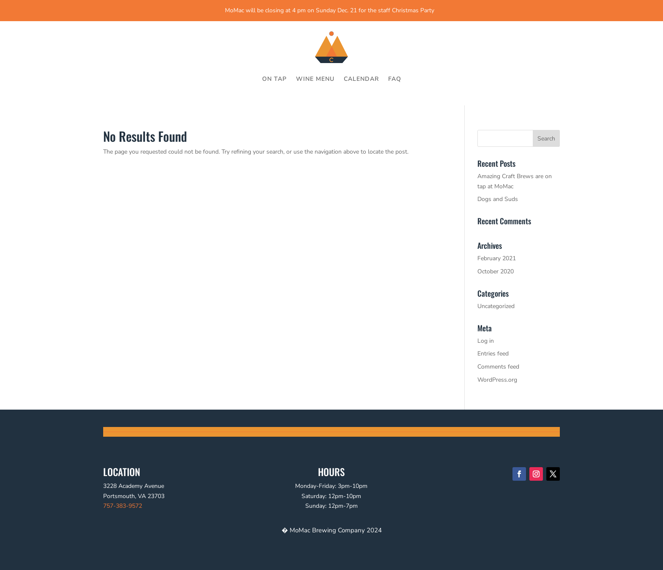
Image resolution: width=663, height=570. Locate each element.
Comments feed (498, 367)
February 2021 (496, 258)
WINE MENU (315, 79)
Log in (485, 341)
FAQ (394, 79)
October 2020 (495, 271)
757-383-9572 (122, 506)
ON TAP (274, 79)
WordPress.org (497, 380)
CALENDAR (361, 79)
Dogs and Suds (497, 199)
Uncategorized (496, 306)
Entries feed (493, 354)
